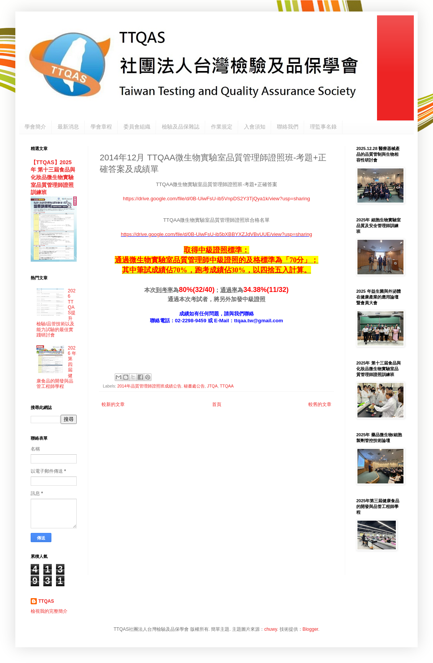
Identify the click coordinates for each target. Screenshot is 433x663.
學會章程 (101, 127)
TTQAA (227, 386)
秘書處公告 (194, 386)
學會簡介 (35, 127)
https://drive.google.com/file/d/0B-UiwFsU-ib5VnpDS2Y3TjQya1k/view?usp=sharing (216, 198)
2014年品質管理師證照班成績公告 (149, 386)
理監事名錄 (323, 127)
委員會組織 (136, 127)
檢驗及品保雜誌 (180, 127)
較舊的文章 (319, 404)
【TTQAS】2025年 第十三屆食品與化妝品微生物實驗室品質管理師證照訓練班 (53, 177)
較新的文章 (113, 404)
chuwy (270, 629)
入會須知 (254, 127)
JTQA (212, 386)
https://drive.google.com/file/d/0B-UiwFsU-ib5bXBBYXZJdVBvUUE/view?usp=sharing (216, 234)
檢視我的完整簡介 (49, 611)
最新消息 (68, 127)
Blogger (310, 629)
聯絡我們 (287, 127)
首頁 (216, 404)
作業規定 (221, 127)
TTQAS (46, 601)
